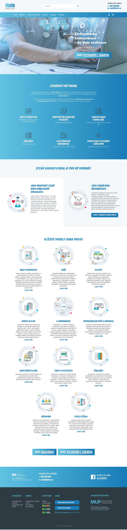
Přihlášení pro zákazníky (65, 502)
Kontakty (61, 15)
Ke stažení (29, 505)
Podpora (53, 15)
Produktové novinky (32, 501)
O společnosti (17, 501)
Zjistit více (28, 290)
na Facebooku (102, 478)
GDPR (14, 507)
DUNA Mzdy (46, 503)
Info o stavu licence (63, 508)
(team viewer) (67, 512)
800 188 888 (113, 6)
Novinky (22, 15)
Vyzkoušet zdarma (33, 15)
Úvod (15, 15)
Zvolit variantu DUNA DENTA (104, 215)
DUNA (44, 501)
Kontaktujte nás (17, 505)
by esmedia (67, 526)
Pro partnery (30, 507)
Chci (93, 55)
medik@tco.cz (114, 8)
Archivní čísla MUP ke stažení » (100, 510)
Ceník (28, 503)
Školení (45, 15)
